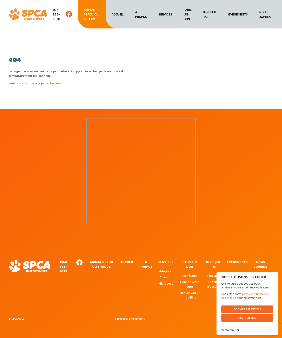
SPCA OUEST (19, 319)
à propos (141, 14)
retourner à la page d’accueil (41, 83)
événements (238, 14)
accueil (117, 14)
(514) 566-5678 (56, 14)
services (165, 14)
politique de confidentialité (130, 319)
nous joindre (265, 14)
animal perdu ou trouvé (91, 14)
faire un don (188, 14)
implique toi (210, 14)
